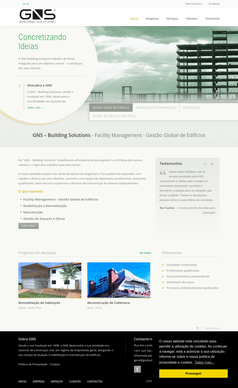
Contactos (212, 18)
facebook (214, 4)
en (27, 4)
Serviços (172, 18)
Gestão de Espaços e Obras (44, 218)
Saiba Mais (29, 225)
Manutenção (33, 212)
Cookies (55, 364)
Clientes (191, 18)
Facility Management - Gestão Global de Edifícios (60, 199)
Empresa (152, 18)
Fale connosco (194, 4)
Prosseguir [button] (193, 373)
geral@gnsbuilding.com (149, 360)
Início (134, 18)
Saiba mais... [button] (204, 362)
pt (24, 4)
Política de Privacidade (33, 364)
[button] (205, 164)
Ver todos (145, 252)
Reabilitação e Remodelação (45, 206)
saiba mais (33, 108)
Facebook (137, 369)
